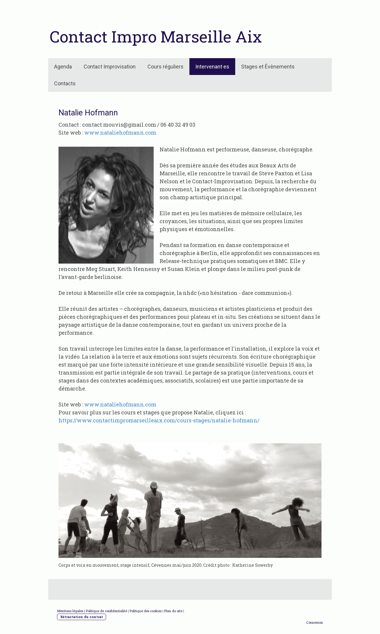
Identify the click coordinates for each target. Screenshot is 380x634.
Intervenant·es (212, 66)
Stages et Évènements (268, 66)
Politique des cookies (146, 611)
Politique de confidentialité (106, 611)
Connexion (314, 622)
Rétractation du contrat (81, 617)
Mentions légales (70, 611)
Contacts (65, 83)
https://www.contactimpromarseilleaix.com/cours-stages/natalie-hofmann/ (159, 420)
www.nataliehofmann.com (120, 132)
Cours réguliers (165, 66)
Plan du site (173, 611)
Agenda (63, 66)
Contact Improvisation (110, 66)
